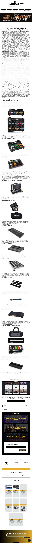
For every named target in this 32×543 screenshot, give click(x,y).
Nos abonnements (16, 468)
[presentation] (15, 539)
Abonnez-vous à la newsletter (12, 444)
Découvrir (16, 401)
